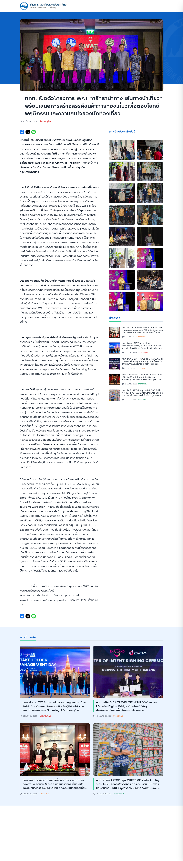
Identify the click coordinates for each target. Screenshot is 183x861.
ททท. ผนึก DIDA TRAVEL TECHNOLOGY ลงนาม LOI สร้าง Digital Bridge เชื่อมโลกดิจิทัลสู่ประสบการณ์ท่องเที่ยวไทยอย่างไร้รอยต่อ (142, 361)
